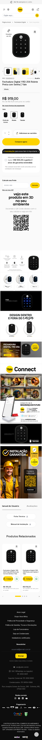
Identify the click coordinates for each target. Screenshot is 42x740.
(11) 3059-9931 (22, 674)
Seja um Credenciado (21, 634)
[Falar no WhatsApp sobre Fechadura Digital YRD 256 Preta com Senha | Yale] (36, 578)
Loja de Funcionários (21, 629)
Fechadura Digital (20, 22)
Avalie (37, 78)
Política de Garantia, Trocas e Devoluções (21, 625)
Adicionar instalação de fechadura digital (20, 160)
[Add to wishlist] (35, 32)
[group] (8, 71)
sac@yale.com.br (22, 667)
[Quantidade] (7, 133)
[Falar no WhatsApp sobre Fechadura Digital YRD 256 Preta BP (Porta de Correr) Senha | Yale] (16, 578)
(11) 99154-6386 (27, 682)
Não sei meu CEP (8, 190)
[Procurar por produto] (37, 15)
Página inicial (6, 22)
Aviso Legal (21, 612)
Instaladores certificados (21, 638)
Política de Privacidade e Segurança (21, 621)
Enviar (21, 656)
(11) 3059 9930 (28, 678)
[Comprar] (8, 578)
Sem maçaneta (34, 22)
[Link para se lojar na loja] (33, 9)
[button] (39, 71)
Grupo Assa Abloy (21, 616)
